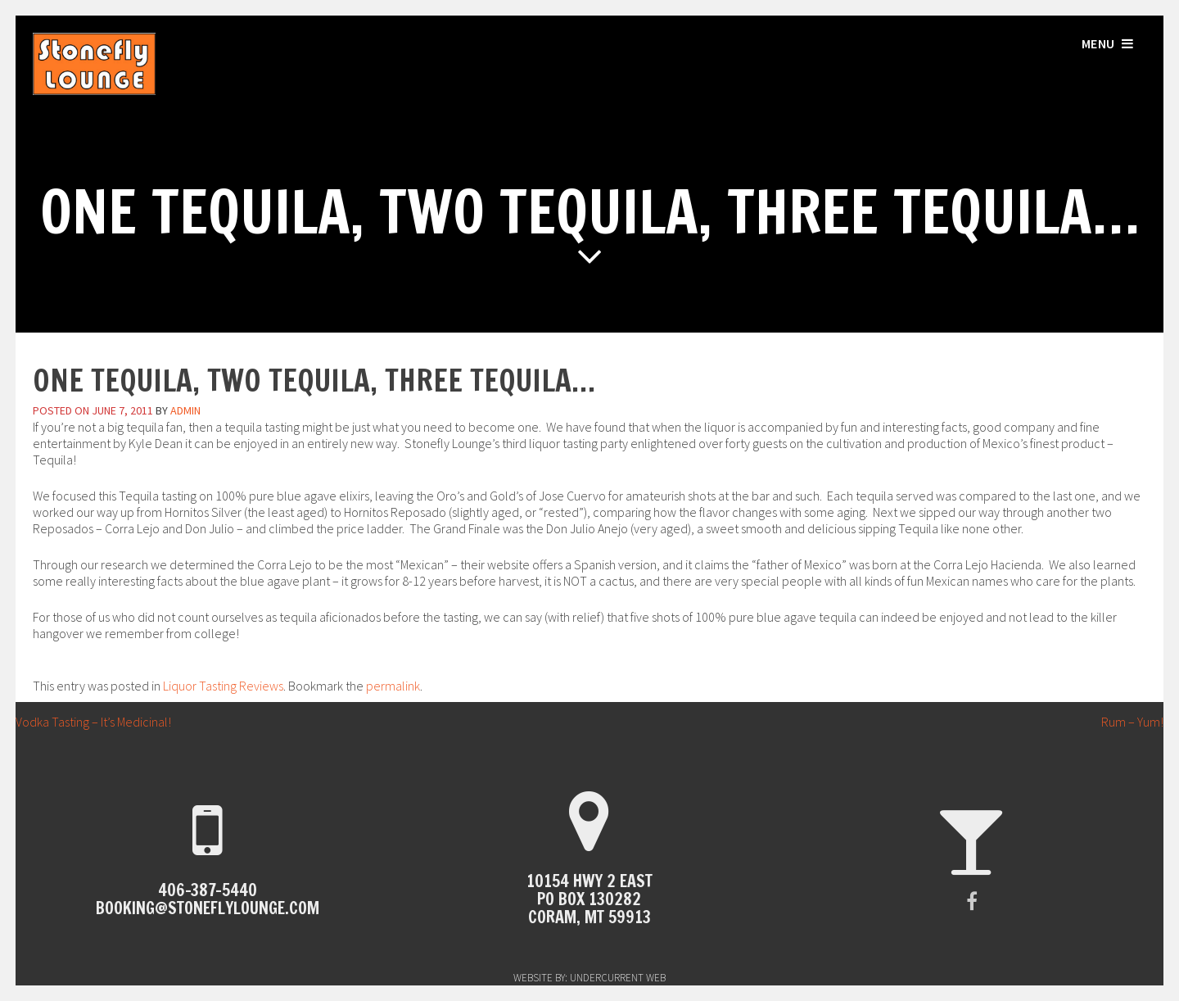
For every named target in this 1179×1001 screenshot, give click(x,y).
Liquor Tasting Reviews (223, 685)
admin (185, 410)
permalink (393, 685)
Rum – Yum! (1140, 721)
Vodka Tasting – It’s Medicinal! (85, 721)
